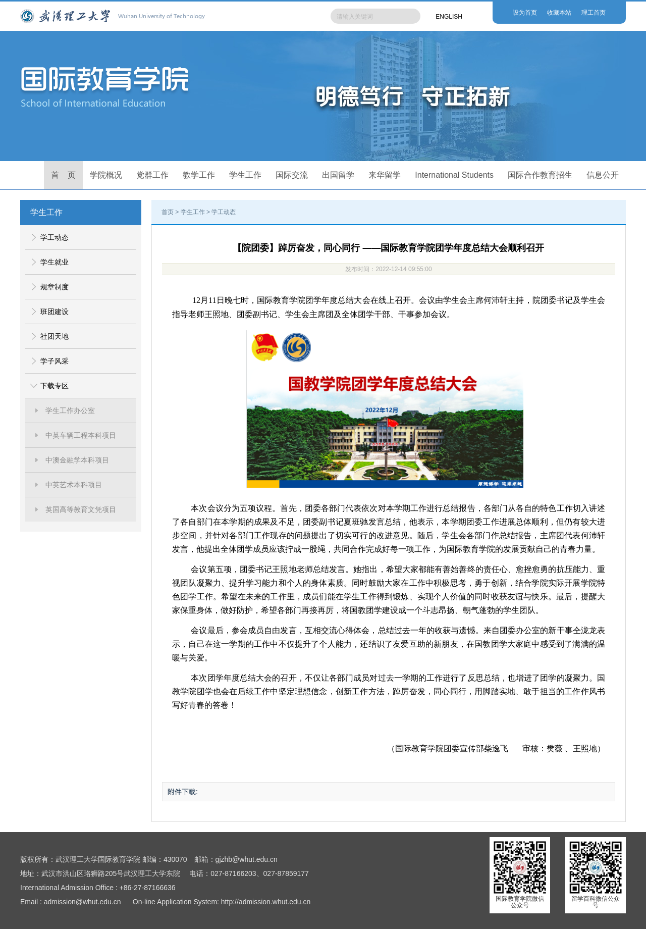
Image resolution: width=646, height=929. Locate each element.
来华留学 (384, 175)
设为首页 (525, 12)
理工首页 (593, 12)
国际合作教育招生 (540, 175)
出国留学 (338, 175)
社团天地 (54, 336)
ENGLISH (449, 16)
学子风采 (54, 361)
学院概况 (106, 175)
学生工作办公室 (70, 410)
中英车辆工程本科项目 (80, 435)
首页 (168, 212)
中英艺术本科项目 (73, 485)
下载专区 (54, 386)
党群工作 (152, 175)
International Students (454, 175)
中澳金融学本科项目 (77, 460)
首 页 (63, 175)
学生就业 (54, 262)
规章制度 (54, 287)
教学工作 (199, 175)
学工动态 (54, 237)
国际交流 (292, 175)
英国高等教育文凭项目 (80, 509)
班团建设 (54, 311)
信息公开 (602, 175)
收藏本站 (559, 12)
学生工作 (245, 175)
